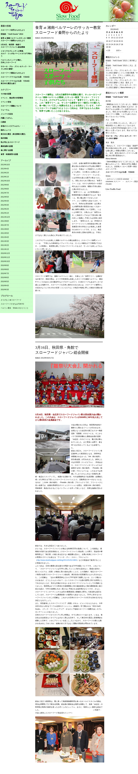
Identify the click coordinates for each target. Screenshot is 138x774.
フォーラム (5, 110)
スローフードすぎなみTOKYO (12, 304)
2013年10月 (5, 165)
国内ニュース (6, 130)
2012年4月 (5, 201)
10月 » (118, 51)
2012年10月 (5, 181)
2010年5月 (5, 281)
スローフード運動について (11, 106)
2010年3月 (5, 290)
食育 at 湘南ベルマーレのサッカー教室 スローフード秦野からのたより (17, 39)
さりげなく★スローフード (11, 300)
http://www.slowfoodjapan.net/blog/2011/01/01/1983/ (57, 560)
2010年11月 (5, 257)
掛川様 (108, 101)
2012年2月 (5, 209)
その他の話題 (6, 94)
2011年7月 (5, 225)
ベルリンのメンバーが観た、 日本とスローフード (17, 61)
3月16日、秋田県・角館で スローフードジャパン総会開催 (17, 46)
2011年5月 (5, 233)
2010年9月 (5, 265)
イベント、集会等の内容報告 (12, 98)
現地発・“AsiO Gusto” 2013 (12, 34)
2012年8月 (5, 189)
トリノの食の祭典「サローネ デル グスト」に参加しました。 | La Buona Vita (122, 75)
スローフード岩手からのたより (13, 30)
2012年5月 (5, 197)
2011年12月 (5, 217)
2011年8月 (5, 221)
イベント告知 (6, 102)
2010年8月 (5, 269)
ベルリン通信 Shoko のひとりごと (14, 308)
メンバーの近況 (7, 114)
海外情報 (4, 138)
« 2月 (108, 51)
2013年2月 (5, 173)
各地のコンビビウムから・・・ (13, 126)
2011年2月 (5, 245)
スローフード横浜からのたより (13, 73)
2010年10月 (5, 261)
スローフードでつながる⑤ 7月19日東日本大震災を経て (15, 82)
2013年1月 (5, 177)
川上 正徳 (110, 120)
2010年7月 (5, 273)
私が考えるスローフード (10, 142)
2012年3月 (5, 205)
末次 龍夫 (124, 83)
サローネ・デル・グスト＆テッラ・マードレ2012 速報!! (16, 67)
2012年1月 (5, 213)
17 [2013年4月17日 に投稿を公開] (112, 41)
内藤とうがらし (7, 118)
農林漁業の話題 (7, 146)
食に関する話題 (7, 150)
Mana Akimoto (111, 159)
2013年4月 (5, 169)
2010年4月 (5, 286)
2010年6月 (5, 277)
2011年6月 (5, 229)
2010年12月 (5, 253)
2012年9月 (5, 185)
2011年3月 (5, 241)
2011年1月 (5, 249)
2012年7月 (5, 193)
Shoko (108, 176)
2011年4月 (5, 237)
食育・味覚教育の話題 (9, 154)
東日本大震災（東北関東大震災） (14, 134)
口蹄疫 (3, 122)
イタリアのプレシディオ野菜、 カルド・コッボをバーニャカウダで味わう (17, 53)
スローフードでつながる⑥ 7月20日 (15, 77)
